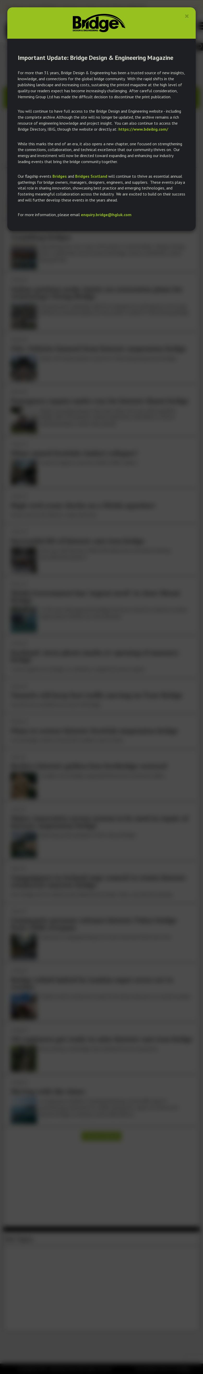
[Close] (187, 16)
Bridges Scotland (91, 176)
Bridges (59, 176)
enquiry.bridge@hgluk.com (106, 214)
